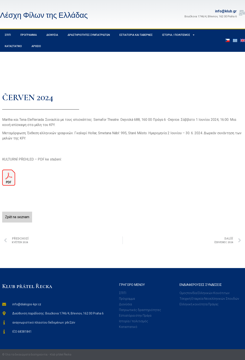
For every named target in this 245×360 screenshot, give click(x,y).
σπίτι (8, 34)
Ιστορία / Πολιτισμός (178, 34)
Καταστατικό (13, 46)
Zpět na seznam (17, 217)
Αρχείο (36, 46)
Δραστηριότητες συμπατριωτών (89, 34)
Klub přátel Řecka (27, 286)
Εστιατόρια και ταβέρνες (136, 34)
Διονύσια (52, 34)
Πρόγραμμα (28, 34)
